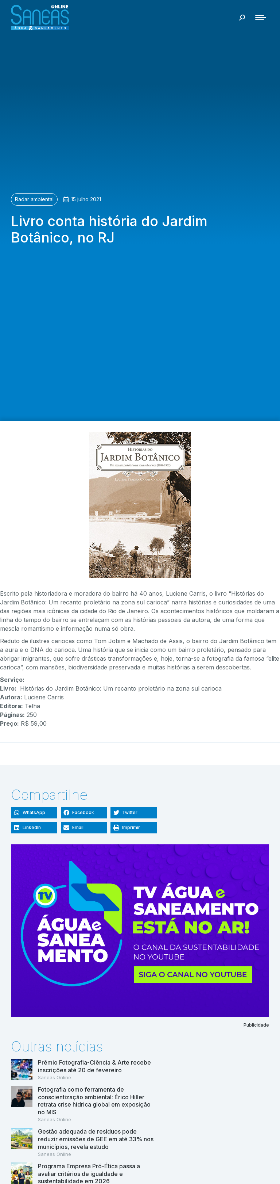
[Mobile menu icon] (260, 17)
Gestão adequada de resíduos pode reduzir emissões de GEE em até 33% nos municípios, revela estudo (95, 1139)
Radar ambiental (34, 199)
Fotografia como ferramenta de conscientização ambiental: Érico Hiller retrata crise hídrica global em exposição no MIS (94, 1101)
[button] (34, 812)
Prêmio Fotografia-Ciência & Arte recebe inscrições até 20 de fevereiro (94, 1066)
